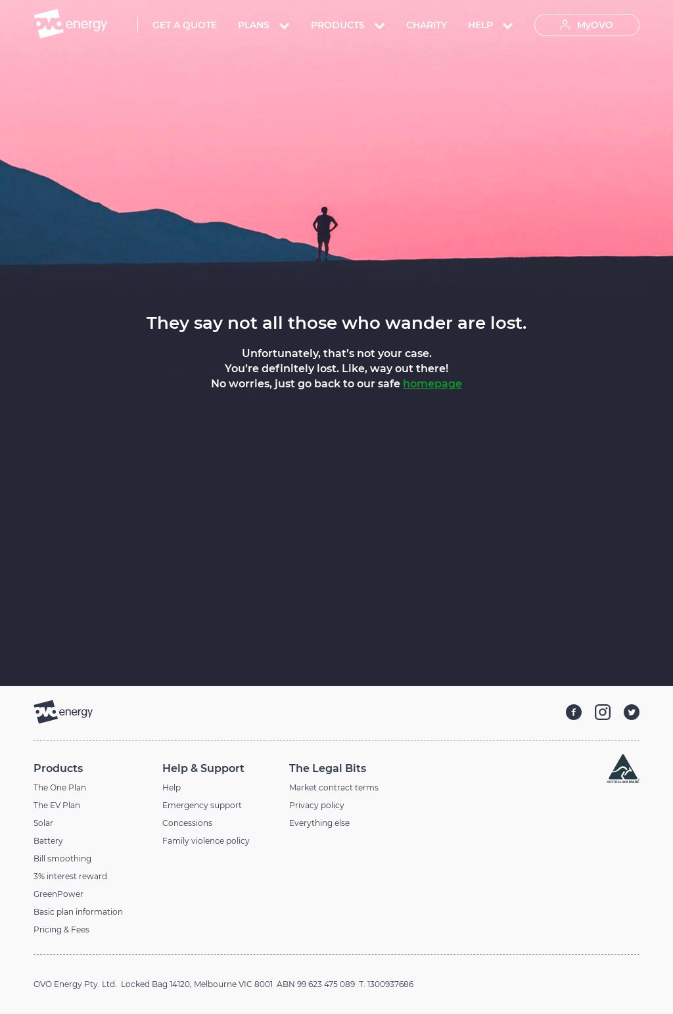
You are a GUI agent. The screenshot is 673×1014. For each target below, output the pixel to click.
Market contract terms (334, 787)
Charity (426, 25)
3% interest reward (70, 876)
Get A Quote (184, 25)
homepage (432, 383)
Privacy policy (316, 805)
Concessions (187, 823)
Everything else (319, 823)
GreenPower (58, 894)
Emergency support (202, 805)
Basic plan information (78, 912)
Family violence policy (206, 841)
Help (171, 787)
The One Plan (60, 787)
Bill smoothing (62, 858)
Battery (48, 841)
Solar (43, 823)
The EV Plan (57, 805)
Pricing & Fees (61, 929)
